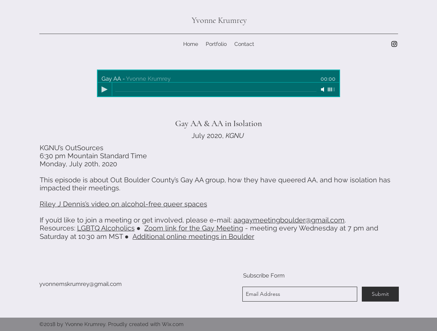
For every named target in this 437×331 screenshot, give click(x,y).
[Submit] (380, 294)
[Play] (105, 89)
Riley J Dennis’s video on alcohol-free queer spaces (123, 204)
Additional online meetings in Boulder (193, 236)
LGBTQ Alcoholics (106, 228)
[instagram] (394, 44)
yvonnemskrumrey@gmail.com (80, 284)
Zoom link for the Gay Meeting (193, 228)
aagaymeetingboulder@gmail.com (289, 220)
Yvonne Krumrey (219, 20)
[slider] (331, 89)
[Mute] (323, 89)
